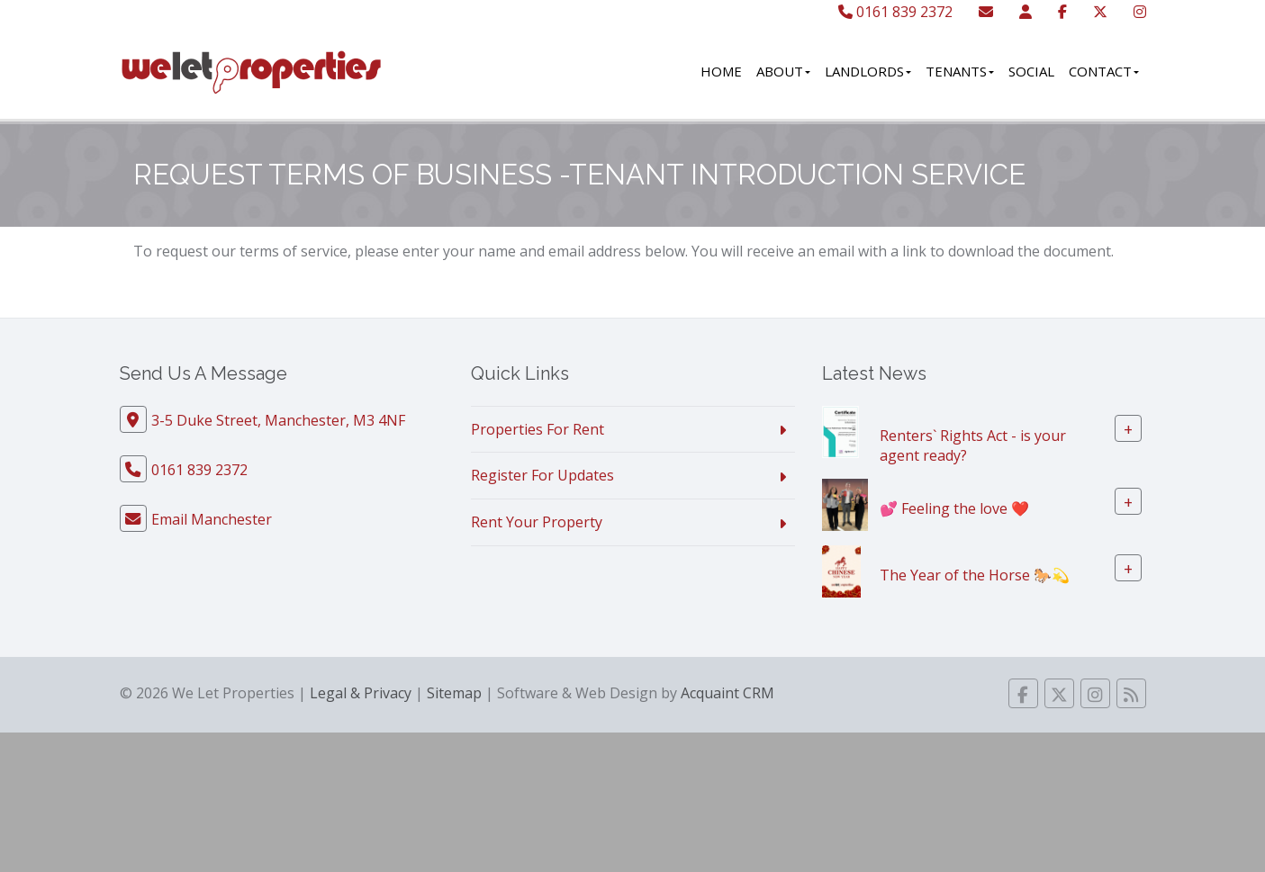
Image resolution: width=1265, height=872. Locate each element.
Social (1031, 71)
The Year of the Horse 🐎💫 (975, 575)
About (783, 71)
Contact (1104, 71)
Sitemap (454, 693)
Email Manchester (211, 519)
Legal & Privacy (360, 693)
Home (721, 71)
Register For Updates (542, 475)
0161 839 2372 (895, 12)
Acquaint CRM (727, 693)
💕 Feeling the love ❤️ (954, 508)
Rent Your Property (536, 522)
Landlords (868, 71)
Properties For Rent (537, 429)
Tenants (960, 71)
